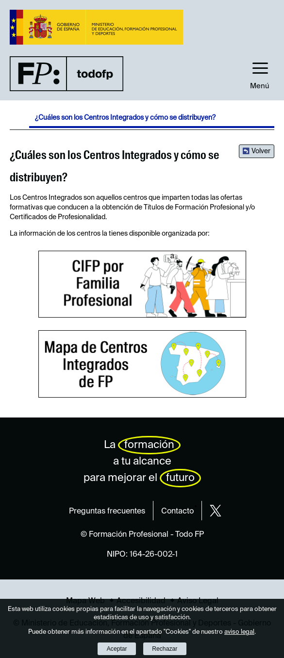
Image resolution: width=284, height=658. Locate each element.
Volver (260, 151)
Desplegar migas (19, 119)
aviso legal (239, 632)
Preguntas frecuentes (107, 511)
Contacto (177, 511)
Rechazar (164, 648)
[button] (259, 73)
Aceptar (117, 648)
